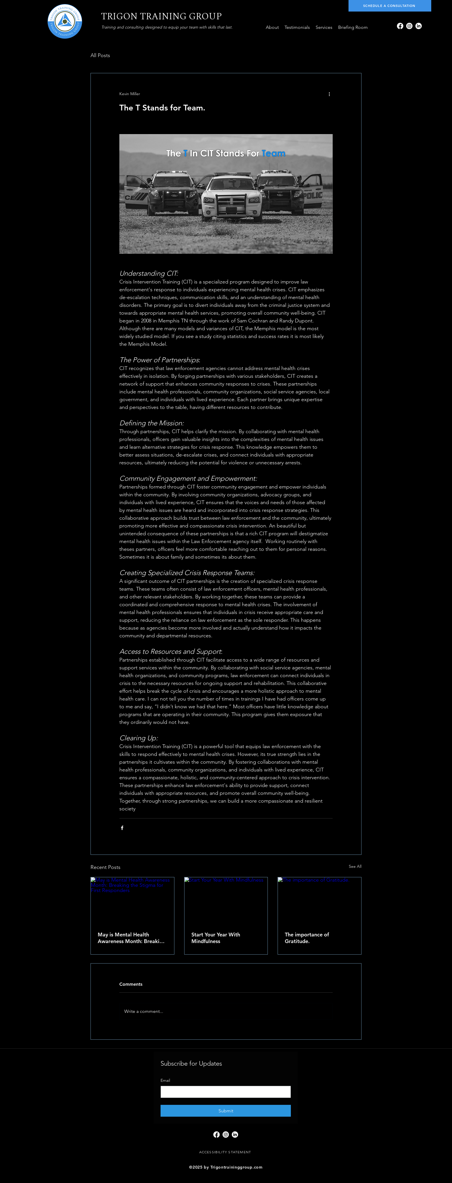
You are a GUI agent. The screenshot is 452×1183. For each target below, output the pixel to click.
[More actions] (329, 94)
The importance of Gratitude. (307, 937)
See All (355, 866)
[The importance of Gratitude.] (319, 900)
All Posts (100, 55)
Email (165, 1080)
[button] (324, 27)
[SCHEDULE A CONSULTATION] (390, 6)
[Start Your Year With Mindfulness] (226, 900)
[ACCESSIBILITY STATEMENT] (226, 1152)
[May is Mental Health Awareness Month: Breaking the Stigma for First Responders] (132, 900)
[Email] (224, 1092)
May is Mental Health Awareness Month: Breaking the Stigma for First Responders (131, 937)
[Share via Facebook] (122, 828)
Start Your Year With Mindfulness (215, 937)
